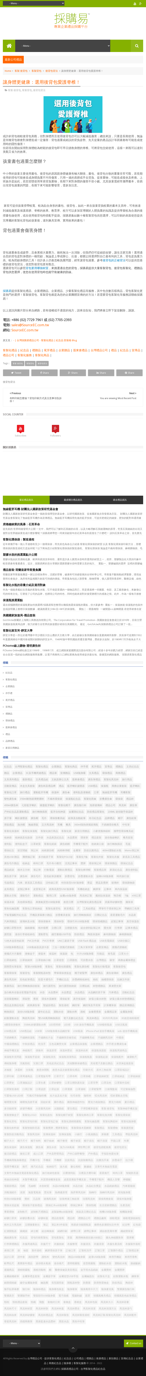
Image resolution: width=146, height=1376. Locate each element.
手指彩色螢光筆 (110, 1153)
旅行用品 (127, 779)
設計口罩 (9, 1256)
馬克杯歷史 (73, 1308)
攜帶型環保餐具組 (123, 831)
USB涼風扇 (121, 1024)
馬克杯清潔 (89, 1308)
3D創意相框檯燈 (130, 1018)
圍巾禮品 (59, 1102)
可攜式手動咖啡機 (36, 1095)
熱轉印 (92, 1192)
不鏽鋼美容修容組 (66, 1037)
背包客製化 (58, 1237)
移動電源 (115, 1218)
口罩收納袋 (134, 1076)
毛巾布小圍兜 (54, 863)
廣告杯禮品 (96, 973)
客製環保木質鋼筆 (81, 1127)
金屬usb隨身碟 (68, 895)
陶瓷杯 (129, 1282)
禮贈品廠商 (100, 1218)
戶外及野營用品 (55, 1153)
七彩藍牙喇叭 (29, 805)
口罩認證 (41, 1089)
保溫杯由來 (82, 1050)
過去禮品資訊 (120, 500)
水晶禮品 (80, 992)
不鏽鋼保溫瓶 (27, 1037)
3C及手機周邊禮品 (36, 773)
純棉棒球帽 (63, 850)
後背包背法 (51, 70)
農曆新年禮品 (24, 1263)
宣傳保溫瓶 (65, 1134)
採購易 (7, 291)
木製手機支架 (29, 1179)
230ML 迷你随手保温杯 (120, 811)
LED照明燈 (55, 1024)
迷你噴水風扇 (43, 1263)
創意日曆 (68, 902)
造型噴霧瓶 (89, 1263)
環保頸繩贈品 (100, 921)
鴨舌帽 (117, 895)
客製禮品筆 (100, 869)
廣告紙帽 (65, 844)
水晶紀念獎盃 (93, 1186)
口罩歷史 (9, 1082)
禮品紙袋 (9, 869)
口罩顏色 (72, 960)
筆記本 (34, 850)
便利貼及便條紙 (81, 792)
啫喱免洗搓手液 (28, 1102)
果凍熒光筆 (115, 986)
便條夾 (39, 1050)
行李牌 (118, 927)
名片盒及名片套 (58, 1095)
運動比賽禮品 (64, 869)
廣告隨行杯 (80, 805)
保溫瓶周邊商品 (118, 1050)
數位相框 (76, 1166)
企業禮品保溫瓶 (78, 1044)
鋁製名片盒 (104, 1276)
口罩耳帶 (93, 1082)
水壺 (42, 992)
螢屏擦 (130, 1237)
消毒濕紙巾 (10, 1192)
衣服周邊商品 (29, 1244)
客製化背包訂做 (49, 1121)
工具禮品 (117, 1134)
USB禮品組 (26, 1031)
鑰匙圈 (44, 1282)
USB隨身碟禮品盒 (14, 947)
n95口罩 (136, 895)
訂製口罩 (100, 1250)
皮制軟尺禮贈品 (39, 1211)
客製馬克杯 (33, 1134)
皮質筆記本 (39, 889)
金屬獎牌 (120, 1269)
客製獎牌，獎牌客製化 (55, 1127)
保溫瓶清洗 (49, 1056)
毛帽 (22, 1186)
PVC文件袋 (33, 940)
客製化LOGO (29, 1115)
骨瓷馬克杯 (10, 1321)
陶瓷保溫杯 (94, 934)
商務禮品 (120, 773)
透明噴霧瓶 (73, 1263)
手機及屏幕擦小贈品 (41, 915)
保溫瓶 (104, 785)
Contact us (133, 1343)
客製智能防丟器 (31, 1127)
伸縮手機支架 (11, 1050)
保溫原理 (51, 1050)
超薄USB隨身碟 (97, 1256)
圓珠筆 (129, 902)
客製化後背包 (53, 908)
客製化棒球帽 (83, 869)
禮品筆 (53, 773)
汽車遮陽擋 (129, 1186)
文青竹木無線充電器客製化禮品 (21, 1173)
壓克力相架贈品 (96, 1102)
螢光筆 (107, 927)
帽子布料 (36, 1140)
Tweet (16, 372)
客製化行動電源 (101, 966)
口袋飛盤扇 (111, 1089)
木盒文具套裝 (27, 785)
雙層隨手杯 (23, 1295)
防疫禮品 (79, 934)
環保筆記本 (95, 863)
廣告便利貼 (131, 869)
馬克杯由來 (10, 1315)
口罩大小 (124, 953)
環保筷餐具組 (57, 818)
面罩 (87, 1295)
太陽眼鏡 (59, 1108)
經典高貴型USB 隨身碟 (61, 889)
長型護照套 (58, 1282)
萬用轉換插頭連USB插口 (89, 1237)
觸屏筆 (97, 889)
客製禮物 (113, 1127)
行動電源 (49, 869)
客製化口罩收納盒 (32, 908)
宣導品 (136, 350)
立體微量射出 (32, 1224)
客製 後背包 (21, 70)
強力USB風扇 (67, 1147)
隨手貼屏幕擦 (11, 1289)
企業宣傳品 (102, 947)
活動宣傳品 (10, 785)
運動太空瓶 (10, 895)
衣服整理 (72, 1244)
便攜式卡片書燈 (12, 953)
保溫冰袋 (9, 902)
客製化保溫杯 (11, 831)
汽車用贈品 (10, 921)
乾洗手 (42, 1044)
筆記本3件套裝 (60, 1224)
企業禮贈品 (96, 1044)
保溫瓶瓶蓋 (86, 1056)
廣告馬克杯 (10, 979)
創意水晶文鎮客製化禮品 (66, 1069)
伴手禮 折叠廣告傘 (116, 1044)
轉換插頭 (9, 1011)
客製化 (49, 966)
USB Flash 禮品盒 (87, 940)
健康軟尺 (132, 1056)
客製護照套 (127, 1127)
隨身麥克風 (107, 1289)
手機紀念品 (62, 979)
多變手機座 (26, 1108)
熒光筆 (48, 1192)
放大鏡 (63, 1166)
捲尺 (24, 1166)
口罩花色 (106, 1082)
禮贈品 (36, 350)
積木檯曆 (43, 927)
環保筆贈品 (111, 863)
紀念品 (24, 350)
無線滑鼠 (33, 824)
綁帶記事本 (90, 1231)
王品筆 (36, 1198)
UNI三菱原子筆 (66, 940)
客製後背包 (119, 966)
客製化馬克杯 (111, 779)
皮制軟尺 (22, 1211)
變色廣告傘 (10, 798)
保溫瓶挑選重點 (13, 600)
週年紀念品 (44, 1011)
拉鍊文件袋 (123, 979)
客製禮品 (99, 1127)
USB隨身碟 (80, 773)
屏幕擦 (105, 1134)
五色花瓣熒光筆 (57, 1044)
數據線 (87, 1166)
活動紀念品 (128, 992)
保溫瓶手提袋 (32, 1056)
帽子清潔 (102, 1140)
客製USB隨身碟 (33, 966)
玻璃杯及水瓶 (27, 921)
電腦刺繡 (77, 1295)
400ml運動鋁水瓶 (111, 850)
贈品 (6, 773)
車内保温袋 (121, 889)
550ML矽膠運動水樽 (35, 1024)
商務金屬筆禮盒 (126, 960)
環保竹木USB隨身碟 (78, 921)
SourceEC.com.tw (24, 330)
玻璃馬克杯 (50, 1198)
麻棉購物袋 (125, 934)
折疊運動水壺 (85, 876)
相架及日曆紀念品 (86, 1211)
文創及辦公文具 (60, 779)
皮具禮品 (9, 889)
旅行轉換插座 (39, 811)
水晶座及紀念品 (55, 837)
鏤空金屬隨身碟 (28, 1282)
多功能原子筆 (45, 856)
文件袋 (39, 837)
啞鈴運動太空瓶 (119, 1095)
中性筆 (126, 824)
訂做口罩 (71, 1250)
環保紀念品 (127, 863)
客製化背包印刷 (28, 1121)
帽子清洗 (89, 1140)
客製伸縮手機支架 (127, 1108)
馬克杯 (122, 805)
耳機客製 (125, 792)
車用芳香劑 (131, 1256)
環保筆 (84, 837)
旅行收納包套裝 (51, 1173)
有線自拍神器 (11, 1179)
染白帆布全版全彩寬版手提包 (20, 992)
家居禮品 (69, 908)
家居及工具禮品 (131, 856)
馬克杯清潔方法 (107, 1308)
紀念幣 (126, 1224)
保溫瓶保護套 (98, 1050)
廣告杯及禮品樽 (47, 785)
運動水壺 (58, 1011)
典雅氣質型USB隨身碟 (48, 902)
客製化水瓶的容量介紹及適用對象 (24, 585)
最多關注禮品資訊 (73, 500)
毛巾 (44, 818)
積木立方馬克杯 (12, 1224)
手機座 (47, 1160)
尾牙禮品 (49, 350)
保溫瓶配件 (117, 1056)
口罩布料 (72, 1076)
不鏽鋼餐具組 (87, 1037)
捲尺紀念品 (37, 1166)
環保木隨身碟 (124, 1198)
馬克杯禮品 (93, 1018)
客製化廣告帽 (81, 966)
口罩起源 (54, 1089)
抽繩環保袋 (107, 979)
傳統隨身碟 (10, 1063)
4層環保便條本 (12, 1024)
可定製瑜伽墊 (128, 1089)
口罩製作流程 (122, 1082)
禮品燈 (71, 1218)
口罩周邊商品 (24, 1076)
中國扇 (120, 1037)
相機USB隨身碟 (107, 1211)
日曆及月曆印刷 (87, 1173)
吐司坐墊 (75, 1095)
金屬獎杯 (106, 1269)
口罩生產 (41, 1082)
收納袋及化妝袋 (23, 837)
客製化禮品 (10, 350)
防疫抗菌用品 (91, 850)
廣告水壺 (51, 1147)
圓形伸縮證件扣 (76, 1102)
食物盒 (67, 1302)
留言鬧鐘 (22, 850)
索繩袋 (23, 1231)
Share (44, 372)
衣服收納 (59, 1244)
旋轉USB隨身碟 (104, 876)
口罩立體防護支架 (75, 1082)
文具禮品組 (42, 779)
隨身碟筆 (72, 1289)
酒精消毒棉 (39, 1269)
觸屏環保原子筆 (53, 1250)
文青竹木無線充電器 (106, 1166)
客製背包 (36, 70)
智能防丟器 (132, 1173)
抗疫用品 (70, 1160)
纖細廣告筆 (10, 1237)
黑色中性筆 (78, 1321)
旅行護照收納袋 (67, 986)
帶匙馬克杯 (131, 1134)
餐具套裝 (128, 837)
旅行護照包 (49, 986)
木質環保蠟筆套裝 (50, 1179)
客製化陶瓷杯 (110, 1121)
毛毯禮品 (9, 882)
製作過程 (37, 1250)
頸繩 (33, 1302)
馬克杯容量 (123, 1302)
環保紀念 (9, 850)
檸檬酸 (127, 1179)
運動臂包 (43, 934)
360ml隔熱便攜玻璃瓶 (86, 824)
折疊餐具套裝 (63, 915)
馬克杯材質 (26, 1308)
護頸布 (45, 1256)
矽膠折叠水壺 (27, 1218)
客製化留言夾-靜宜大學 (18, 630)
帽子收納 (49, 1140)
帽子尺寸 (22, 1140)
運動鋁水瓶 (121, 1263)
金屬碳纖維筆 (11, 1276)
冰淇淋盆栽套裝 (124, 1063)
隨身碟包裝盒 (56, 1289)
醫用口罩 (51, 895)
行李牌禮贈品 (11, 1244)
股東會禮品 (80, 350)
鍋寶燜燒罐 (10, 1282)
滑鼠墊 (26, 998)
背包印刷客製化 (39, 1237)
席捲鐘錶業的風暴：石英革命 (21, 524)
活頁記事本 (71, 863)
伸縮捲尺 (27, 1050)
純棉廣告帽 (48, 850)
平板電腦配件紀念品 (15, 915)
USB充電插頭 (107, 940)
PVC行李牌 (48, 940)
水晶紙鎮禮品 (111, 1186)
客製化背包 (10, 1121)
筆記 (45, 1224)
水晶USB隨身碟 (60, 1186)
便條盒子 (30, 953)
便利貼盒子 (21, 844)
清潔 (22, 1192)
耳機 (59, 824)
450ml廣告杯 (11, 805)
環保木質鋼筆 (49, 998)
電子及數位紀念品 (73, 1018)
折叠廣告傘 (106, 798)
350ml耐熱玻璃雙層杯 (32, 798)
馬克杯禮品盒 (45, 1315)
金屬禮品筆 (110, 1011)
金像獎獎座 (95, 1011)
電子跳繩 (63, 1295)
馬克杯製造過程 (81, 1315)
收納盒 (26, 863)
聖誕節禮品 (49, 1005)
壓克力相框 (115, 1102)
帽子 (120, 818)
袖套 (25, 1250)
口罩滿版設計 (24, 1082)
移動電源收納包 (131, 1218)
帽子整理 (62, 1140)
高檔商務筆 (26, 1321)
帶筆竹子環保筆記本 (110, 908)
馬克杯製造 (62, 1315)
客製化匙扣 (46, 1115)
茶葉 (69, 1237)
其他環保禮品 (24, 902)
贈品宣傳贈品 (127, 1005)
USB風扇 (78, 1031)
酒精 (82, 1011)
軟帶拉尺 (9, 1263)
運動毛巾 (25, 895)
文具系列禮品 (11, 779)
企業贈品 (64, 350)
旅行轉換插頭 (114, 844)
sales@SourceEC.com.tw (30, 325)
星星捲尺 (104, 1173)
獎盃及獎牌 (102, 882)
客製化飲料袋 (11, 1127)
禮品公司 (8, 355)
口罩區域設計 (122, 1069)
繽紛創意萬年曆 (108, 1231)
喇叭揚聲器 (21, 818)
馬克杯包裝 (91, 1302)
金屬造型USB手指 (68, 1276)
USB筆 (38, 1031)
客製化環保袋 (122, 1115)
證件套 (21, 1256)
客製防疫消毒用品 (14, 1134)
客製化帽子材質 (64, 1115)
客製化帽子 (64, 805)
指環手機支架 (11, 1166)
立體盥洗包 (71, 927)
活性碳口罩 (52, 882)
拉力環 (129, 1160)
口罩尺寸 (59, 1076)
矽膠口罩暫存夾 (12, 927)
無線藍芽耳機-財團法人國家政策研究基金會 (30, 509)
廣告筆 (133, 805)
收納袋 (8, 837)
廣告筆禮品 (94, 779)
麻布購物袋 (109, 934)
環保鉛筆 (65, 998)
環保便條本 (44, 921)
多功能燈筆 (10, 1108)
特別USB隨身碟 (12, 1198)
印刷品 (100, 953)
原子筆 (8, 818)
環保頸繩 (91, 1205)
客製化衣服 (113, 856)
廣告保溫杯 (10, 1147)
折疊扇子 (117, 1160)
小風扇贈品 (92, 1134)
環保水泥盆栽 (11, 1205)
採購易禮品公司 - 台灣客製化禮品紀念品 (83, 1368)
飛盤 (41, 1302)
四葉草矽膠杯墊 (113, 902)
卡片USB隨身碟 (85, 953)
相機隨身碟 (126, 1211)
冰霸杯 (18, 1069)
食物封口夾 (54, 1302)
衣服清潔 (99, 1244)
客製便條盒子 (11, 1115)
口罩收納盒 (118, 1076)
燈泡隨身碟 (124, 1192)
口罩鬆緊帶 (95, 1089)
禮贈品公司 (84, 1218)
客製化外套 (97, 856)
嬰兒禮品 (72, 1108)
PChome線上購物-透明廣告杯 (22, 645)
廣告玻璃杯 (112, 973)
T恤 (127, 895)
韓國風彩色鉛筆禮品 (125, 1295)
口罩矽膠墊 (55, 1082)
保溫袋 (63, 953)
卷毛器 (111, 953)
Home (8, 70)
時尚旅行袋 (123, 876)
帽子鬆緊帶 (81, 973)
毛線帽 (32, 1186)
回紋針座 (46, 1102)
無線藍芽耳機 (109, 792)
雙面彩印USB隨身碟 (44, 1295)
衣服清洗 (85, 1244)
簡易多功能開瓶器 (81, 1224)
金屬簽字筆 (49, 1276)
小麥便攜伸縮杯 (101, 831)
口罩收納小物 (43, 960)
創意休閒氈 (43, 1069)
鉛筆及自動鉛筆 (77, 818)
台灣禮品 (101, 960)
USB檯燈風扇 (104, 1024)
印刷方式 (88, 1069)
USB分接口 (124, 940)
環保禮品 (10, 720)
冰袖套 (8, 1069)
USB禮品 (93, 785)
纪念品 (23, 1237)
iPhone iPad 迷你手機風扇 (100, 1031)
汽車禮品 (114, 992)
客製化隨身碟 (128, 1121)
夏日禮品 (129, 1102)
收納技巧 (51, 1166)
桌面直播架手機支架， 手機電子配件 (84, 1179)
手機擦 (57, 1160)
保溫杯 (55, 792)
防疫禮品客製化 (95, 811)
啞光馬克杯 (101, 1095)
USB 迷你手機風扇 (84, 1024)
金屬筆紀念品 (76, 811)
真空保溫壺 (133, 921)
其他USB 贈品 (11, 856)
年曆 (126, 1140)
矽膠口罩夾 (10, 1218)
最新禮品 (27, 779)
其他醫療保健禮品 (77, 1063)
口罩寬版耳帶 (43, 1076)
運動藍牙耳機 (40, 792)
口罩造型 (59, 960)
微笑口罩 (25, 1153)
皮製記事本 (23, 889)
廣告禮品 (127, 973)
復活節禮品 (10, 1153)
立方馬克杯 (48, 824)
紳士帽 (34, 1231)
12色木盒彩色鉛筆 (14, 940)
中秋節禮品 (28, 1044)
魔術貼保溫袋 (102, 895)
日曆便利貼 (69, 1173)
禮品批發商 (58, 1218)
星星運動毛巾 (117, 915)
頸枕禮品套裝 (20, 1302)
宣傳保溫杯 (49, 1134)
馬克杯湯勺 (126, 1308)
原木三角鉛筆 (103, 1069)
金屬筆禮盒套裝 (31, 1276)
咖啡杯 (87, 1095)
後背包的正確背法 (114, 260)
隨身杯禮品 (39, 1289)
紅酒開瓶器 (10, 1231)
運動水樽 (72, 1011)
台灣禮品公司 (99, 350)
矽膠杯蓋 (43, 1218)
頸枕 (6, 1302)
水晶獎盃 (66, 992)
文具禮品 (94, 773)
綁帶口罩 (76, 1231)
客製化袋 (66, 831)
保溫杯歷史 (66, 1050)
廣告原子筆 (10, 876)
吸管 (112, 960)
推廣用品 (9, 986)
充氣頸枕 (25, 1063)
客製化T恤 (82, 856)
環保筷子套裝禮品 (32, 1205)
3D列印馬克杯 (110, 1018)
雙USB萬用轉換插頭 (49, 1018)
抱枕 (95, 979)
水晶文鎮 (78, 1186)
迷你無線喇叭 (112, 837)
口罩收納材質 (101, 1076)
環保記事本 (76, 1205)
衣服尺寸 (46, 1244)
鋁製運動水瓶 (120, 1276)
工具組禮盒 (89, 908)
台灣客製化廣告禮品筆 (89, 902)
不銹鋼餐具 (10, 1037)
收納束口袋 (97, 844)
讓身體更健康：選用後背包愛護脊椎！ (41, 82)
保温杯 (52, 953)
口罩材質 (36, 844)
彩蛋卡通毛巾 (45, 979)
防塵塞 (86, 1282)
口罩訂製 (27, 1089)
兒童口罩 (38, 1063)
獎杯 (27, 1198)
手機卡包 (35, 1160)
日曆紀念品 (100, 915)
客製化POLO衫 (65, 856)
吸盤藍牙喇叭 (47, 805)
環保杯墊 (59, 921)
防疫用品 (117, 1282)
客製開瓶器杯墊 (42, 973)
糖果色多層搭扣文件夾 (106, 1224)
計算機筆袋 (110, 1005)
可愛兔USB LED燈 (13, 1095)
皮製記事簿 (117, 921)
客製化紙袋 (50, 844)
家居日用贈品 (12, 748)
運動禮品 (38, 895)
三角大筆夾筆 (85, 947)
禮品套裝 (96, 837)
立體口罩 (56, 927)
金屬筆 (77, 850)
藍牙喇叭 (135, 785)
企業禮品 (17, 773)
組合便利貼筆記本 (90, 927)
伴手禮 (9, 693)
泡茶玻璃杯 (96, 805)
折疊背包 (70, 876)
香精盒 (78, 1302)
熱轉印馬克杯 (107, 1192)
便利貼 (8, 844)
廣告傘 (66, 792)
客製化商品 (42, 355)
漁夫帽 (21, 824)
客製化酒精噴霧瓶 (71, 1121)
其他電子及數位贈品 (101, 1063)
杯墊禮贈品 (99, 986)
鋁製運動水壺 (11, 1018)
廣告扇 (39, 1147)
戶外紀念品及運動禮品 (16, 811)
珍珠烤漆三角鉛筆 (69, 1198)
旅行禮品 (25, 792)
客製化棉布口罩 (85, 1115)
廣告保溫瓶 (26, 1147)
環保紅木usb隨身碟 (56, 1205)
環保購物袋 (128, 882)
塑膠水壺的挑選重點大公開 (20, 554)
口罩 (96, 792)
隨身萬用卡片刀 (89, 1289)
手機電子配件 (80, 844)
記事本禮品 (131, 927)
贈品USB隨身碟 (76, 1256)
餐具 (68, 824)
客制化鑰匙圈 (11, 908)
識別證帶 (33, 1256)
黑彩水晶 (64, 1321)
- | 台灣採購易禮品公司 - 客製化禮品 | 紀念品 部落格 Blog (45, 340)
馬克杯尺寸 (10, 1308)
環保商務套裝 (105, 1198)
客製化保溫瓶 (29, 831)
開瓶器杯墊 (73, 1282)
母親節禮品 (10, 1186)
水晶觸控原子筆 (96, 992)
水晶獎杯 (53, 992)
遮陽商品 (9, 1269)
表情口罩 (9, 1250)
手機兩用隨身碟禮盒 (15, 1160)
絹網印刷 (62, 1231)
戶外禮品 (93, 1153)
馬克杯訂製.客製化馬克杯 (107, 1315)
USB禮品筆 (10, 1031)
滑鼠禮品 (9, 824)
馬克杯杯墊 (42, 1308)
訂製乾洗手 (85, 1250)
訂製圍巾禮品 (115, 1250)
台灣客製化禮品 (23, 766)
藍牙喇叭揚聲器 (76, 785)
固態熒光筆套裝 (12, 966)
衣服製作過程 (132, 1244)
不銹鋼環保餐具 (110, 824)
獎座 (35, 998)
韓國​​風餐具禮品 (102, 1295)
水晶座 (132, 915)
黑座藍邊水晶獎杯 (46, 1321)
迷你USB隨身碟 (25, 1011)
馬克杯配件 (130, 1315)
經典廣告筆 (33, 1005)
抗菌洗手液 (102, 1160)
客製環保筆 (10, 973)
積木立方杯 (23, 869)
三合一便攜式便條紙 (63, 947)
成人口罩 (38, 1153)
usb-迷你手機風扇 (127, 1031)
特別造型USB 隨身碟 (72, 882)
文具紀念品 (132, 766)
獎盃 (89, 882)
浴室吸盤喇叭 (11, 998)
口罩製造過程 (11, 1089)
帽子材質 (76, 1140)
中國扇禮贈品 (11, 1044)
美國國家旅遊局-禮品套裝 (19, 615)
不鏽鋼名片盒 (45, 1037)
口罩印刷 (9, 1076)
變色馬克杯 (58, 1256)
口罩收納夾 (26, 960)
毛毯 (127, 844)
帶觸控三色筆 (132, 908)
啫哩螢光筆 (10, 1102)
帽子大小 (9, 1140)
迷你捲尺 (59, 1263)
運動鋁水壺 (105, 1263)
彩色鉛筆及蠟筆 (52, 876)
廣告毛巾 (36, 876)
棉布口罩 (38, 863)
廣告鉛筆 (131, 818)
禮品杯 (130, 798)
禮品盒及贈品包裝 (14, 1005)
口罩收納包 (10, 960)
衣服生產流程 (114, 1244)
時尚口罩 (118, 1173)
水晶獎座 (72, 837)
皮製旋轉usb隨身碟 (62, 1211)
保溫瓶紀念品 (73, 798)
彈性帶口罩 (84, 1147)
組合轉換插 (48, 1231)
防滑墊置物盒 (101, 1282)
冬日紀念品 (95, 818)
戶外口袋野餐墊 (76, 1153)
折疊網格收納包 (81, 979)
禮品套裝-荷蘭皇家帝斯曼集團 (22, 570)
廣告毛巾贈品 (11, 863)
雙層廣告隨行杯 (125, 1289)
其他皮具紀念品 (55, 1063)
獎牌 (83, 863)
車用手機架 (115, 1256)
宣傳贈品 (65, 773)
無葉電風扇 (34, 1192)
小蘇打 (78, 1134)
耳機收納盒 (83, 889)
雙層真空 (9, 1295)
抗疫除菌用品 (85, 1160)
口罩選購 (67, 1089)
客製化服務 (24, 355)
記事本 (107, 889)
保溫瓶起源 (101, 1056)
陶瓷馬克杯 (28, 1018)
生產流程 (125, 1205)
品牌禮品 (10, 741)
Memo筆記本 (132, 850)
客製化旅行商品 (49, 831)
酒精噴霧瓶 (23, 1269)
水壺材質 (44, 1186)
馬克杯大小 (107, 1302)
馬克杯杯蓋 (58, 1308)
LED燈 (67, 1024)
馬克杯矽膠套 (27, 1315)
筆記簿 (37, 869)
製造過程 (64, 1005)
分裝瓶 (29, 1069)
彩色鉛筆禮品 (27, 979)
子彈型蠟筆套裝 (89, 1108)
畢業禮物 (9, 1211)
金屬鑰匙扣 (88, 1276)
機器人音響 (113, 1179)
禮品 (114, 350)
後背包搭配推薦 (102, 1147)
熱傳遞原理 (61, 1192)
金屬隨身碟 (126, 1011)
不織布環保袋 (54, 798)
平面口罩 (116, 1140)
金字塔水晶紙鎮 (89, 1269)
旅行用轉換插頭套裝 (28, 986)
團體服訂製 (29, 856)
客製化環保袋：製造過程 (18, 539)
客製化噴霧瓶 (63, 966)
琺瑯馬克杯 (89, 1198)
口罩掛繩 (85, 1076)
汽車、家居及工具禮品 (29, 882)
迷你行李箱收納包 (25, 934)
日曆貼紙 (85, 986)
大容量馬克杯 (43, 1108)
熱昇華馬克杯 (78, 1192)
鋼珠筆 (135, 1276)
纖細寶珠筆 (127, 1231)
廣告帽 (34, 818)
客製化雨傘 (90, 798)
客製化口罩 (10, 792)
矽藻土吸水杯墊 (97, 998)
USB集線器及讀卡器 (38, 947)
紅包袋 (137, 1224)
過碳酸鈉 (135, 1263)
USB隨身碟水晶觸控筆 (57, 1031)
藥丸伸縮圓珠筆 (114, 1237)
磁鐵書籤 (30, 927)
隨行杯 (26, 1289)
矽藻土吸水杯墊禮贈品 (122, 998)
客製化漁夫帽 (104, 1115)
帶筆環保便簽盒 (62, 973)
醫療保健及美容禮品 (66, 1269)
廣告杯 (23, 876)
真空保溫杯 (79, 998)
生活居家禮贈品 (108, 1205)
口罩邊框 (81, 1089)
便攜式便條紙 (119, 947)
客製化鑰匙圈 (92, 1121)
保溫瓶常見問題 (12, 1056)
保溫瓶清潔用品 (67, 1056)
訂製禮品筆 (132, 1250)
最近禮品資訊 (26, 500)
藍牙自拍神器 (58, 811)
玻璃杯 (115, 882)
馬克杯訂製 (86, 895)
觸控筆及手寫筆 (91, 1005)
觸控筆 (76, 1005)
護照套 (8, 934)
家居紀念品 (116, 869)
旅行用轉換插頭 (82, 915)
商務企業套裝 (119, 785)
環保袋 (119, 798)
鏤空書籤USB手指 (61, 934)
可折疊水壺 (87, 960)
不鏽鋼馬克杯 (105, 1037)
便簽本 (42, 953)
